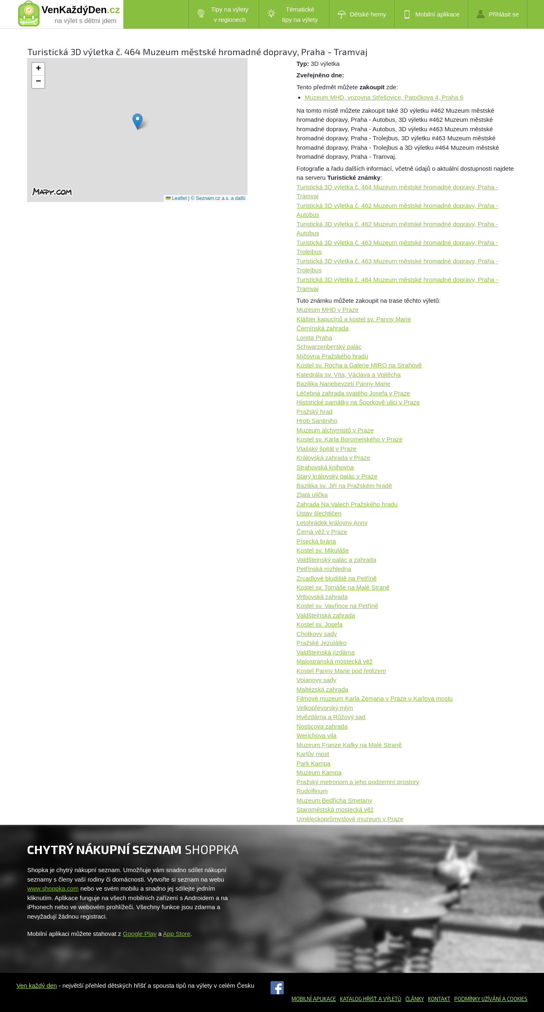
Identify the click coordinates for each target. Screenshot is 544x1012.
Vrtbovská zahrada (322, 596)
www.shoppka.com (53, 888)
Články (414, 999)
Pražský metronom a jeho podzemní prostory (357, 781)
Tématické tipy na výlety (292, 14)
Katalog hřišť (358, 999)
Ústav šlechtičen (318, 513)
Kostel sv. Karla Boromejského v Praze (349, 439)
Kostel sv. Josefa (319, 624)
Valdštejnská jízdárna (325, 652)
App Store (176, 933)
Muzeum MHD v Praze (327, 309)
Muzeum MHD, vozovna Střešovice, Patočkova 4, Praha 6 (384, 97)
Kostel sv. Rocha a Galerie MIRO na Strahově (359, 365)
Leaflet (176, 198)
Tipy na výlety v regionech (223, 14)
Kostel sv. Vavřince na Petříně (337, 605)
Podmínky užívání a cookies (491, 999)
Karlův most (312, 753)
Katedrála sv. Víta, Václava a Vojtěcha (348, 374)
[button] (137, 121)
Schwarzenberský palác (328, 346)
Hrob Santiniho (316, 420)
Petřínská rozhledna (323, 568)
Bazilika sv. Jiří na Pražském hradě (344, 485)
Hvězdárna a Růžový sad (331, 716)
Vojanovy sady (316, 679)
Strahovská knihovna (325, 467)
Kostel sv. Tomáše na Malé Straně (342, 587)
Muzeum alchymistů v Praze (335, 430)
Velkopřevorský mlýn (324, 707)
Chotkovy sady (316, 633)
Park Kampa (313, 763)
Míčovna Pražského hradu (332, 356)
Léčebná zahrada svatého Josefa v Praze (353, 393)
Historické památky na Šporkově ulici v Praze (358, 402)
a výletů (389, 999)
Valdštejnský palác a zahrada (336, 559)
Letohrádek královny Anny (332, 522)
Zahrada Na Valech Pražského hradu (347, 504)
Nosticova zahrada (321, 726)
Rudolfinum (312, 790)
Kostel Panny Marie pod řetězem (341, 670)
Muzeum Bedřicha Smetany (334, 800)
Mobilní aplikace (431, 14)
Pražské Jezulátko (321, 642)
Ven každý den (36, 985)
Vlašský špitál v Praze (326, 448)
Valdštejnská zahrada (325, 615)
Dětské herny (362, 14)
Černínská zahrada (322, 328)
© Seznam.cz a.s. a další (218, 198)
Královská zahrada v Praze (333, 457)
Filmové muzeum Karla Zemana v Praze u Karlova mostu (374, 698)
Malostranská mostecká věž (334, 661)
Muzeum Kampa (318, 772)
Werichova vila (316, 735)
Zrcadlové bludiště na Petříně (336, 578)
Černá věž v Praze (321, 531)
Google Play (140, 933)
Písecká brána (316, 541)
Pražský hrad (314, 411)
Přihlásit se (498, 14)
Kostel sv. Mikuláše (322, 550)
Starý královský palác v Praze (336, 476)
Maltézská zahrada (322, 689)
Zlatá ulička (312, 494)
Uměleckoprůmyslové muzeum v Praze (349, 818)
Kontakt (439, 999)
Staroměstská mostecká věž (335, 809)
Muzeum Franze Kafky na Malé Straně (349, 744)
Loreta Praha (314, 337)
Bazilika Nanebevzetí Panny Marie (343, 383)
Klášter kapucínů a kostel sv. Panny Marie (353, 319)
